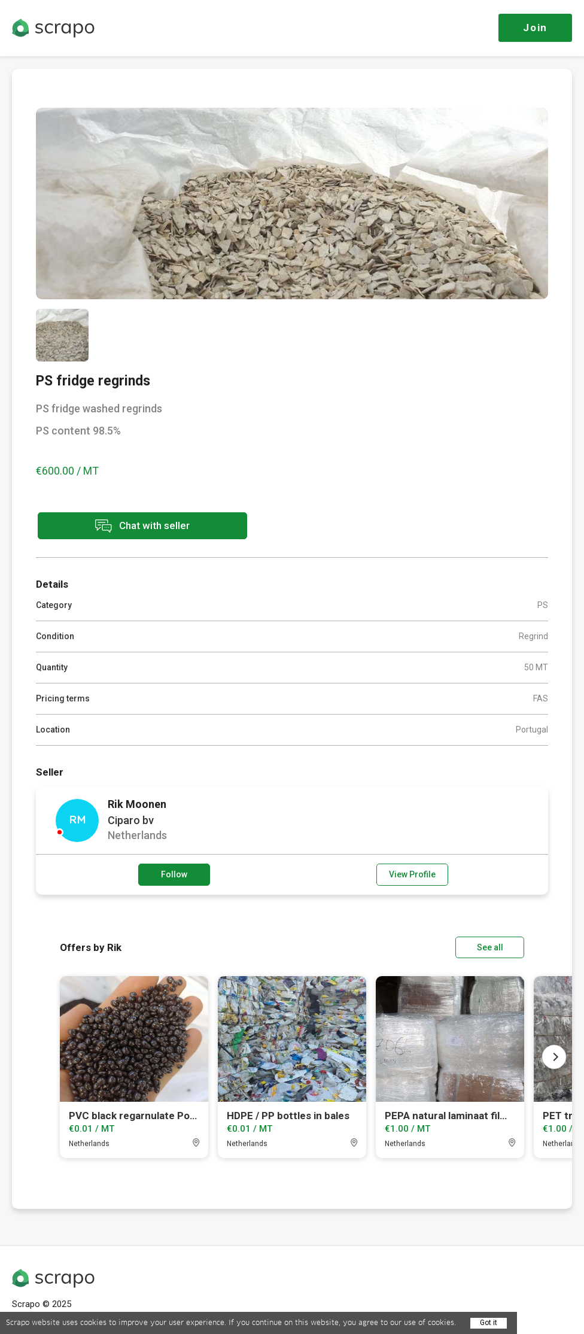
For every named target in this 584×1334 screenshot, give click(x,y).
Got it (488, 1322)
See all (490, 947)
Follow (174, 874)
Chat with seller (142, 526)
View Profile (412, 874)
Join (535, 28)
